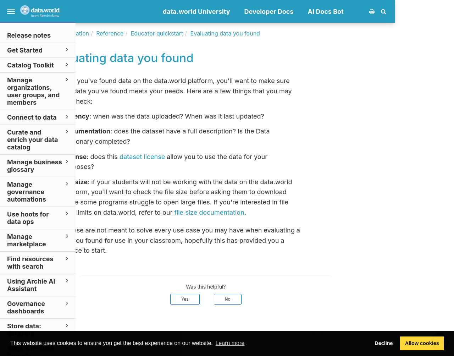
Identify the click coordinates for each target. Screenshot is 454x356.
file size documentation (268, 212)
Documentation (127, 33)
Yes (244, 299)
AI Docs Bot (385, 11)
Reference (168, 33)
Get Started (39, 50)
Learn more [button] (229, 343)
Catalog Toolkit (39, 65)
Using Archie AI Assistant (39, 284)
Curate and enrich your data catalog (39, 139)
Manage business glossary (39, 165)
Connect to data (39, 117)
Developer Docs (328, 11)
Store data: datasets (39, 329)
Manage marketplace (39, 240)
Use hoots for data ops (39, 217)
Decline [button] (384, 343)
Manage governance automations (39, 191)
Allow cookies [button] (422, 343)
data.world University (255, 11)
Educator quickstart (216, 33)
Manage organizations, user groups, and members (39, 91)
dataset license (201, 156)
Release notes (29, 35)
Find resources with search (39, 262)
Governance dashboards (39, 307)
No (286, 299)
